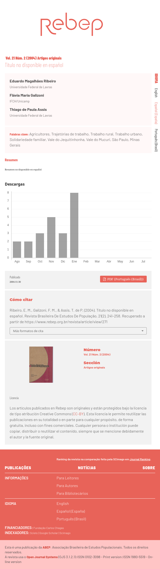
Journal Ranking (140, 459)
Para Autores (67, 485)
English (156, 93)
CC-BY (78, 413)
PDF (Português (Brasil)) (125, 279)
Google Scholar (48, 533)
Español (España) (156, 113)
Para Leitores (68, 477)
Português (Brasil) (156, 140)
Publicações (18, 467)
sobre (149, 467)
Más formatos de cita (28, 331)
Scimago (65, 533)
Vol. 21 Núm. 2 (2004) (21, 58)
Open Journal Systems (42, 557)
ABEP (46, 547)
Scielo (34, 533)
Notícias (87, 467)
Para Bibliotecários (72, 493)
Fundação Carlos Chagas (48, 527)
